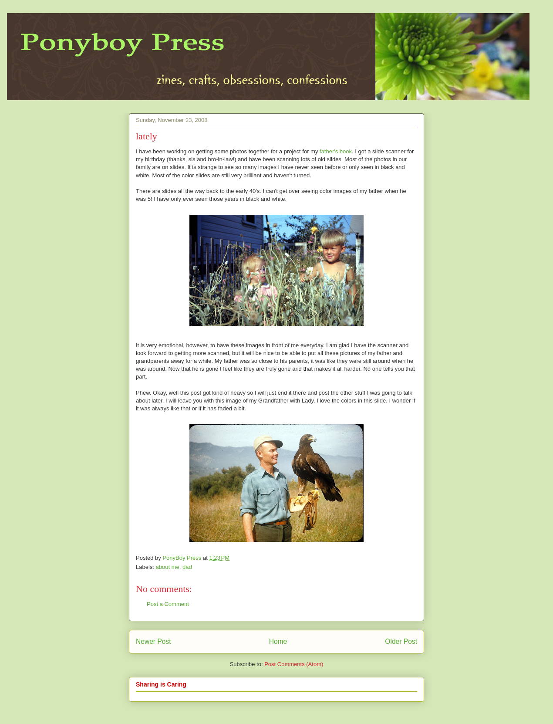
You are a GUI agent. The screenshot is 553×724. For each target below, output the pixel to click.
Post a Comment (168, 604)
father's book (336, 151)
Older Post (401, 641)
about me (167, 567)
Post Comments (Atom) (293, 664)
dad (187, 567)
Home (278, 641)
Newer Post (153, 641)
